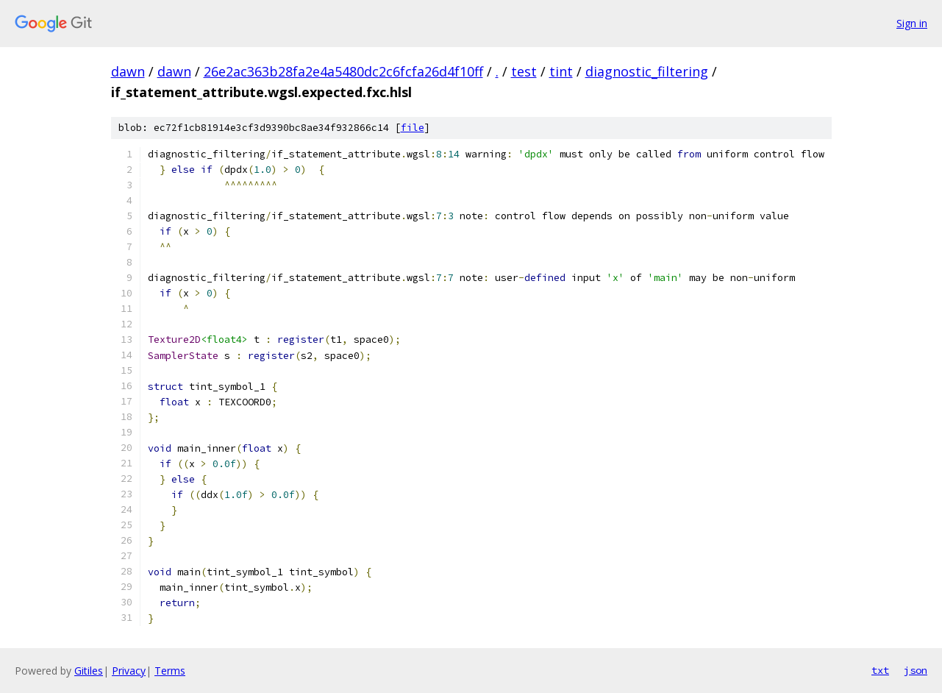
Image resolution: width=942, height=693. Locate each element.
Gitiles (88, 671)
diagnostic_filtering (646, 71)
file (412, 127)
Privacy (129, 671)
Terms (169, 671)
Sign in (911, 23)
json (915, 670)
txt (880, 670)
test (524, 71)
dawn (128, 71)
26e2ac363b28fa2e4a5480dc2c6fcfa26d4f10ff (343, 71)
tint (561, 71)
